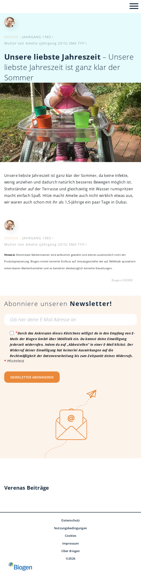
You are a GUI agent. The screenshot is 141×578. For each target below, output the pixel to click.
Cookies (70, 535)
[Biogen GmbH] (20, 566)
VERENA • (12, 37)
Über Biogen (70, 551)
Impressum (70, 543)
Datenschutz (70, 520)
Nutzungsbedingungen (70, 528)
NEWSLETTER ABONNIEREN (32, 377)
